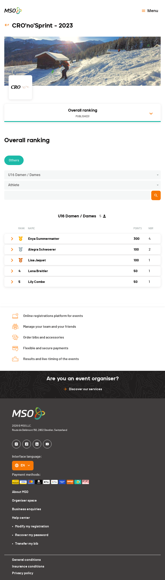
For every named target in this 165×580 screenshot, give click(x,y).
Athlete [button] (13, 185)
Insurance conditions (28, 566)
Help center (21, 517)
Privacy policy (22, 573)
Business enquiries (26, 509)
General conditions (26, 559)
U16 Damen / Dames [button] (24, 175)
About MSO (20, 492)
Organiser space (24, 500)
